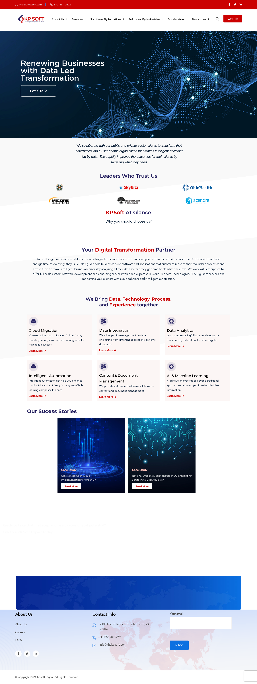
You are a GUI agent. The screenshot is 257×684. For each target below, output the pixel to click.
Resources (199, 19)
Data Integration (114, 330)
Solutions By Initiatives (105, 19)
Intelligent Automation (50, 376)
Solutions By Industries (144, 19)
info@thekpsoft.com (30, 4)
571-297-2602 (62, 4)
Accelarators (176, 19)
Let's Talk (232, 18)
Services (77, 19)
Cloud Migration (44, 330)
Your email (201, 618)
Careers (20, 632)
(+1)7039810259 (110, 637)
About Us (58, 19)
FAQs (18, 640)
